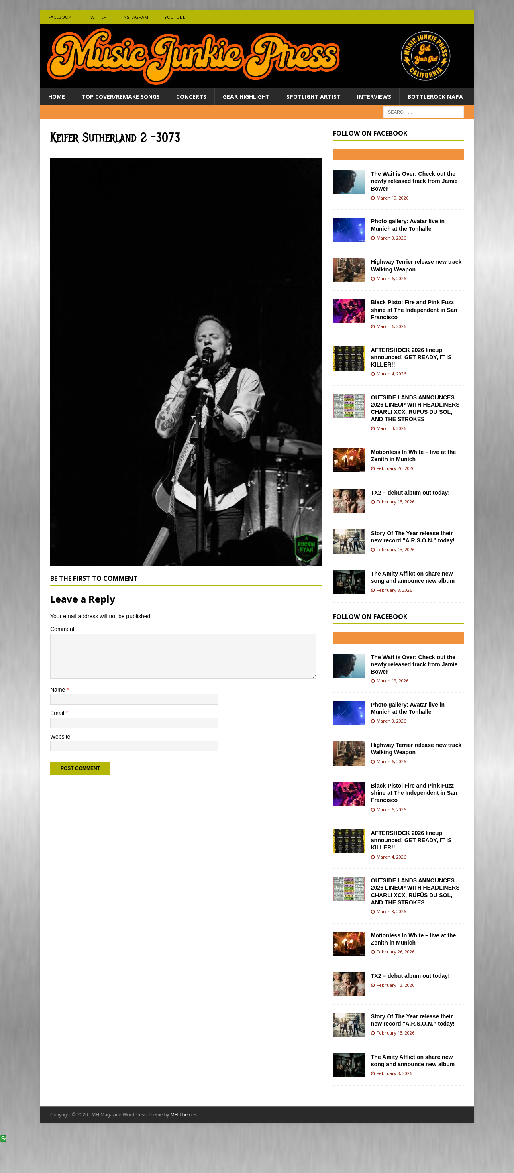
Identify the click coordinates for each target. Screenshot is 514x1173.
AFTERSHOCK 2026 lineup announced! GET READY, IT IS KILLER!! (411, 357)
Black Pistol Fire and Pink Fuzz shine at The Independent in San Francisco (414, 309)
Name (58, 689)
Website (60, 736)
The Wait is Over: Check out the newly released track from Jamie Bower (414, 181)
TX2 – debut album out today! (410, 492)
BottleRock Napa (435, 96)
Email (58, 713)
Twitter (97, 17)
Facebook (59, 17)
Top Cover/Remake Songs (121, 96)
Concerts (191, 96)
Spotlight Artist (313, 96)
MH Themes (184, 1115)
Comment (62, 629)
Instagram (135, 17)
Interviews (374, 96)
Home (56, 96)
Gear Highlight (246, 96)
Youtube (174, 17)
